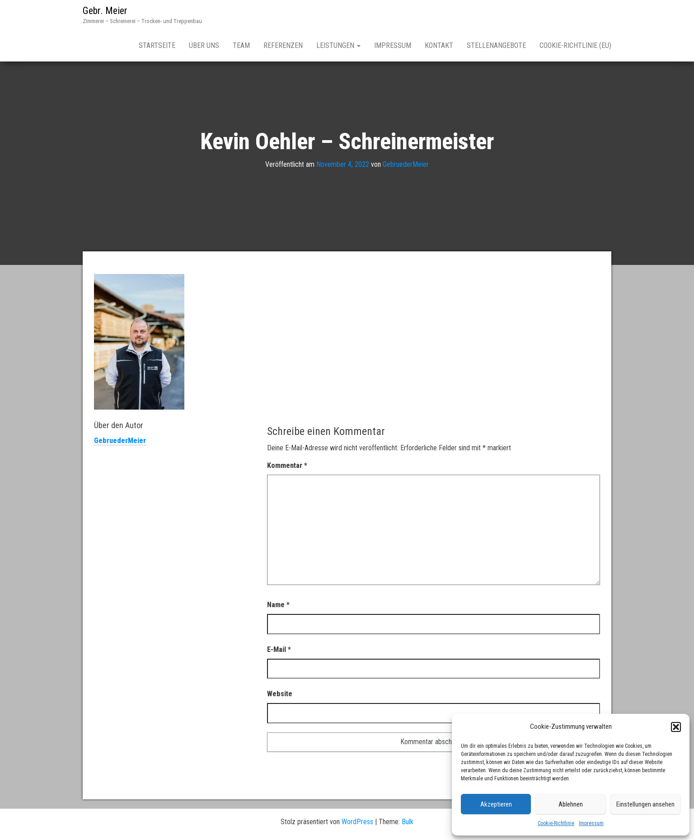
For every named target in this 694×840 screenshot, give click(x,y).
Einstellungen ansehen (645, 804)
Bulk (407, 821)
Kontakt (439, 45)
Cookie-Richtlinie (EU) (575, 45)
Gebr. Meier (105, 10)
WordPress (357, 821)
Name (278, 604)
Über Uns (204, 45)
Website (279, 693)
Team (241, 45)
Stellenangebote (496, 45)
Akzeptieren (496, 804)
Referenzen (283, 45)
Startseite (157, 45)
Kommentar (287, 465)
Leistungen (338, 45)
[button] (675, 726)
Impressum (591, 823)
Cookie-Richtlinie (556, 823)
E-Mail (279, 649)
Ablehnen (570, 804)
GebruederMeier (406, 164)
